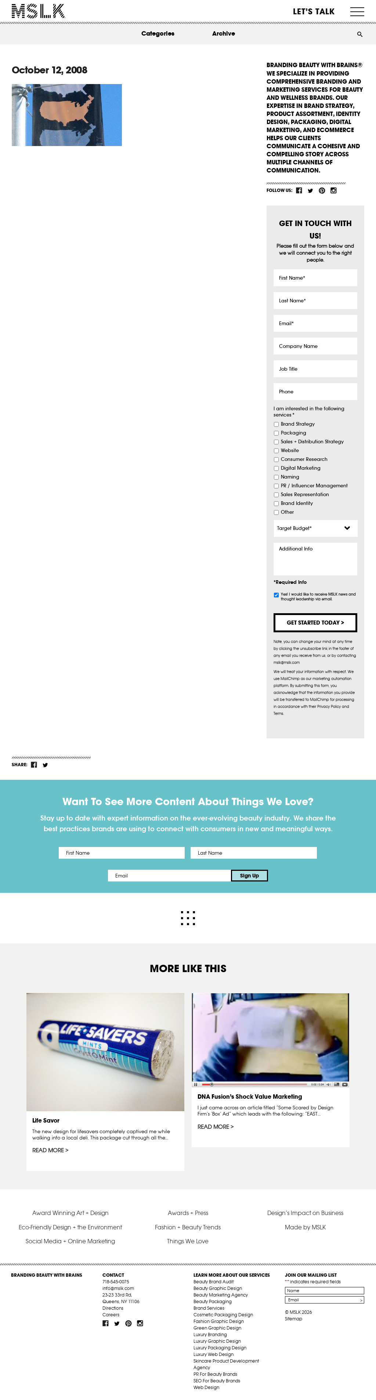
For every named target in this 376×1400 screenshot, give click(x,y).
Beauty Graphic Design (218, 1288)
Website (290, 451)
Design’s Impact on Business (305, 1213)
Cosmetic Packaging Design (223, 1314)
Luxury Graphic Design (217, 1341)
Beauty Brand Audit (214, 1281)
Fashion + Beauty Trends (188, 1227)
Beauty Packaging (213, 1301)
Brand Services (209, 1308)
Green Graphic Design (217, 1328)
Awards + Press (188, 1213)
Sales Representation (305, 495)
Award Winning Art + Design (70, 1213)
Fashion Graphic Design (219, 1321)
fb (299, 190)
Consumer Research (304, 459)
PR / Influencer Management (314, 486)
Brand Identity (297, 503)
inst (333, 190)
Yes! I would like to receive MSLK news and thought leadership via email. (318, 596)
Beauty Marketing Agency (221, 1295)
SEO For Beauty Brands (217, 1380)
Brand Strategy (298, 424)
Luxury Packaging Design (220, 1347)
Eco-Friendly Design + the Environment (70, 1227)
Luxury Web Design (214, 1354)
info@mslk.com (118, 1288)
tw (310, 190)
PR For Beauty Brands (215, 1374)
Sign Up (249, 875)
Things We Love (188, 1241)
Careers (110, 1314)
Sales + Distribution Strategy (312, 442)
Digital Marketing (301, 468)
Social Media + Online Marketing (70, 1241)
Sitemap (293, 1318)
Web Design (206, 1387)
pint (322, 190)
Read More (48, 1150)
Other (287, 512)
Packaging (293, 433)
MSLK (38, 11)
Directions (112, 1308)
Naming (290, 477)
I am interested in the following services (309, 412)
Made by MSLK (305, 1227)
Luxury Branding (210, 1334)
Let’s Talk (314, 11)
